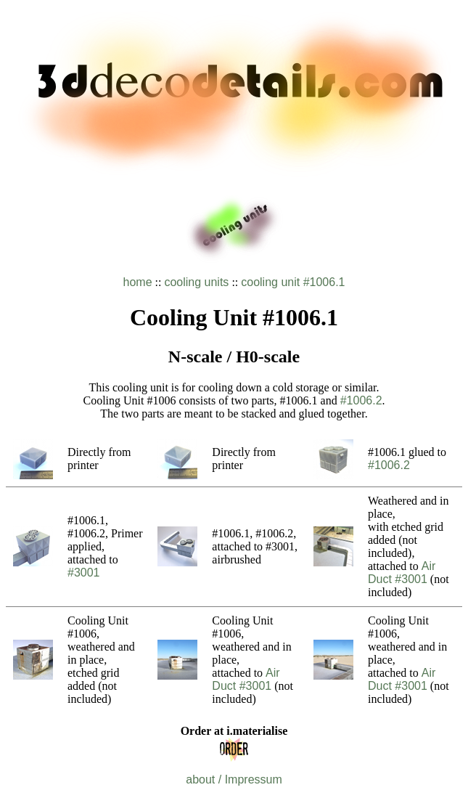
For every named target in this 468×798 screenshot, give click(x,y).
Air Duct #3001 (401, 572)
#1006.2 (361, 400)
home (137, 282)
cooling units (196, 282)
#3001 (83, 572)
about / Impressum (234, 779)
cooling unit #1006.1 (293, 282)
